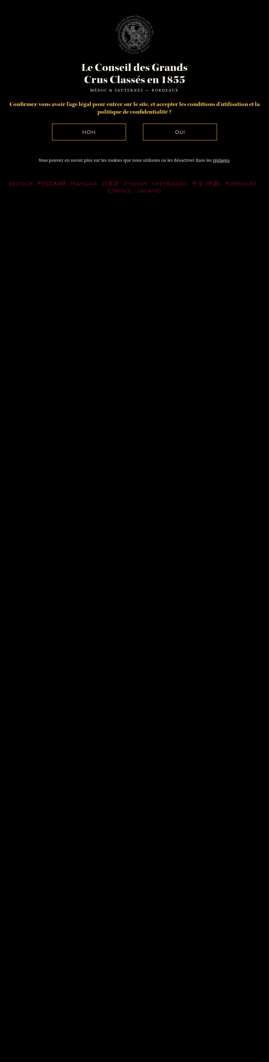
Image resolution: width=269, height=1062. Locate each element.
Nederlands (169, 183)
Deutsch (21, 183)
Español (120, 190)
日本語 (110, 183)
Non (89, 132)
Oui (180, 132)
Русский (52, 183)
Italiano (149, 190)
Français (84, 183)
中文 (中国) (206, 183)
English (135, 183)
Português (241, 183)
